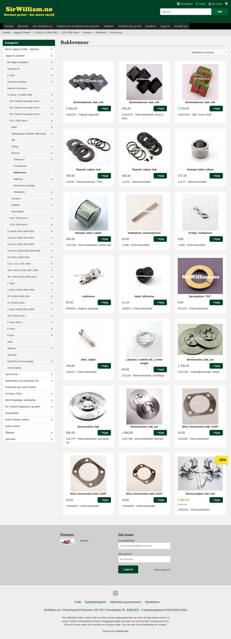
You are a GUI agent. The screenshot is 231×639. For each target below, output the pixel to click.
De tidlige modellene (18, 62)
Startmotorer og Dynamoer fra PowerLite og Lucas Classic (22, 384)
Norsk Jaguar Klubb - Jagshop (22, 49)
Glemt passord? (162, 569)
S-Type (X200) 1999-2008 (20, 289)
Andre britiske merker (17, 419)
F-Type (10, 283)
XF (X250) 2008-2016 (18, 296)
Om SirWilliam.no (42, 26)
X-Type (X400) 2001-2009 (20, 309)
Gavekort (150, 26)
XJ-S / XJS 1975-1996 (18, 263)
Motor (14, 127)
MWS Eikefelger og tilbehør (20, 400)
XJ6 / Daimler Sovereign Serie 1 (24, 101)
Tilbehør (11, 348)
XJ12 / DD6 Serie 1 (18, 120)
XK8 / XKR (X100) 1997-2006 (22, 270)
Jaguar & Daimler (15, 55)
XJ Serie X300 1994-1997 (20, 237)
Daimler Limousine (17, 88)
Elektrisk (16, 205)
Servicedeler (18, 211)
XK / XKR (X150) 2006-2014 (22, 276)
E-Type (11, 75)
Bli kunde (23, 26)
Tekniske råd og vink (129, 26)
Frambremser (20, 166)
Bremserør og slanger (24, 185)
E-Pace (11, 328)
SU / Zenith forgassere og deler (22, 406)
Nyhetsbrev (152, 602)
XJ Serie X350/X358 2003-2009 (23, 250)
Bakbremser (20, 172)
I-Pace (10, 335)
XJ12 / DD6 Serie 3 (18, 224)
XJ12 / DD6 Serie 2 (18, 218)
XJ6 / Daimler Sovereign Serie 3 (24, 114)
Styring (15, 146)
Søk (219, 11)
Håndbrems (19, 192)
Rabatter (109, 26)
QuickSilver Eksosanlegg (20, 361)
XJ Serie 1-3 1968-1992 (19, 94)
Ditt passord (125, 553)
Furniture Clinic (13, 393)
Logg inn (165, 26)
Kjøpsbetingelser (95, 602)
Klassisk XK (13, 68)
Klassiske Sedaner (17, 81)
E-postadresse (126, 540)
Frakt (78, 602)
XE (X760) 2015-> (16, 315)
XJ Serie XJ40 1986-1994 (20, 231)
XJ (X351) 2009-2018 (18, 257)
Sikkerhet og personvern (125, 602)
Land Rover (11, 374)
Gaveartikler (12, 413)
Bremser (16, 153)
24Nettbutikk (122, 632)
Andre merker (14, 367)
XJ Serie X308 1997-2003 (20, 244)
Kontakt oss (181, 26)
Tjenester (12, 354)
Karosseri (16, 198)
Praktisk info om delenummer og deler (78, 26)
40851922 (132, 610)
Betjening (18, 179)
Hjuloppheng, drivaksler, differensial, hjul (29, 136)
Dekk (10, 341)
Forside (9, 26)
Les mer (126, 625)
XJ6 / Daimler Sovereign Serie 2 (24, 107)
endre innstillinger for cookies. (151, 625)
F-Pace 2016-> (15, 322)
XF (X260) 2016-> (16, 302)
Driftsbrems (19, 159)
